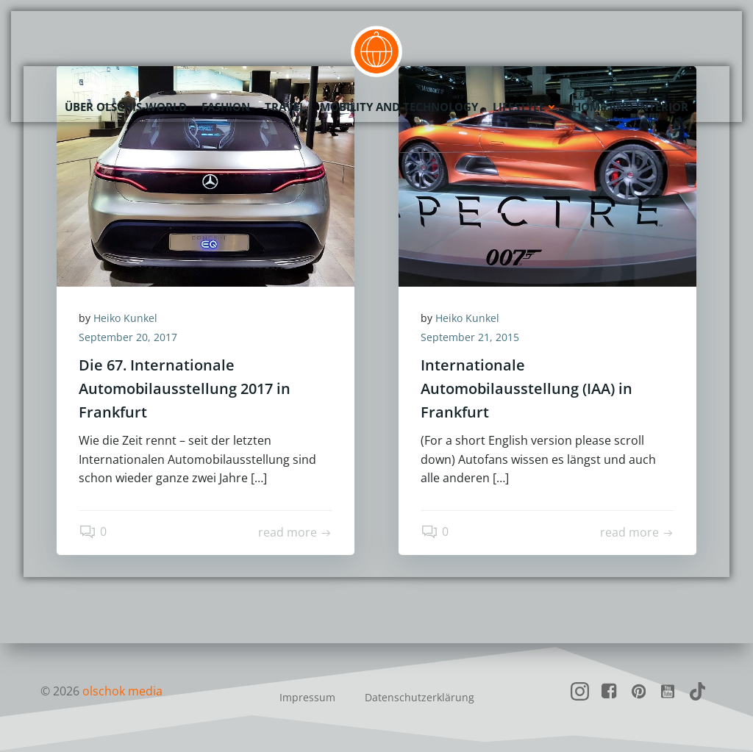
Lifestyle (525, 106)
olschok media (122, 691)
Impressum (307, 697)
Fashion (225, 106)
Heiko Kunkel (125, 318)
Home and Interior (630, 106)
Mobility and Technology (399, 106)
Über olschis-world (126, 106)
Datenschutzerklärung (419, 697)
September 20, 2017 (128, 337)
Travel (285, 106)
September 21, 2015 (470, 337)
